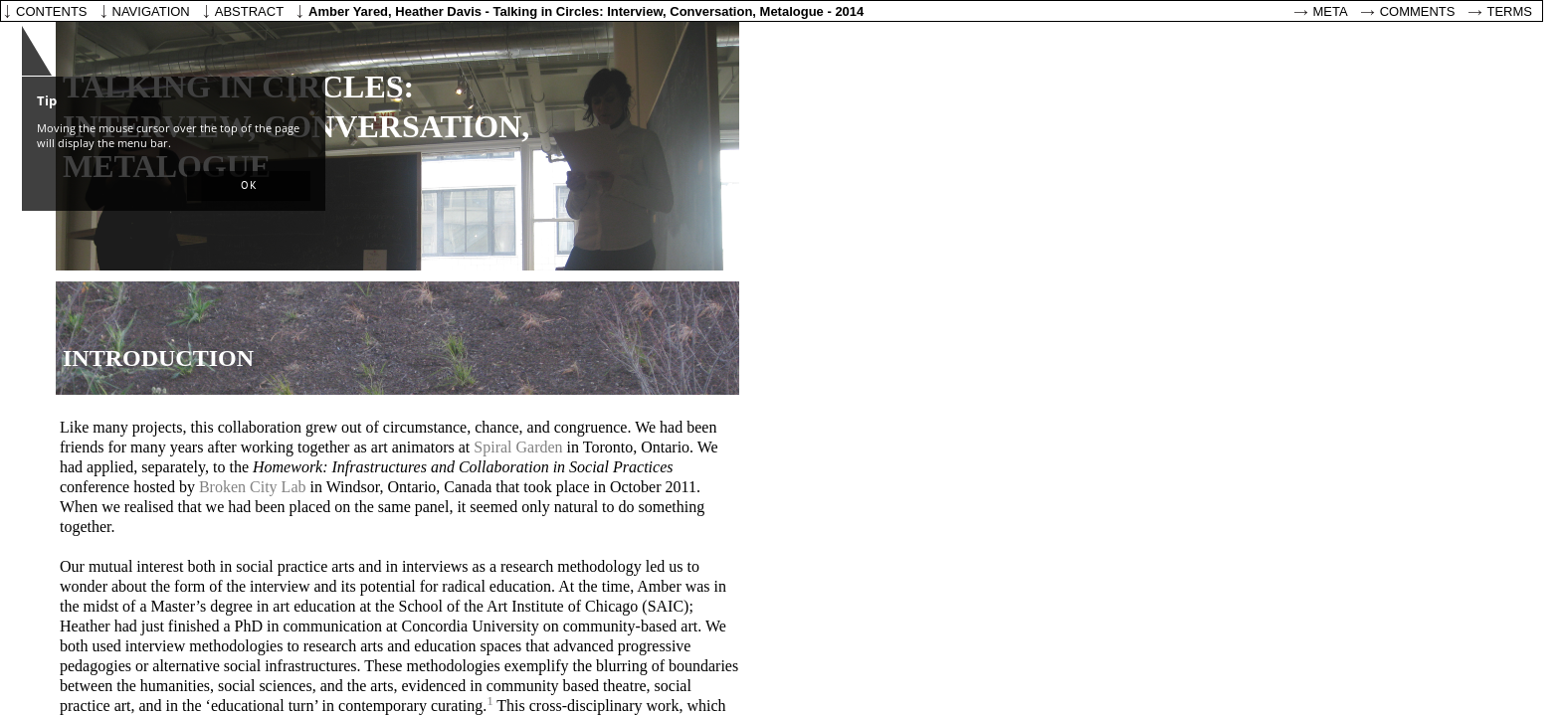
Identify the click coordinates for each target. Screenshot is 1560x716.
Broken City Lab (252, 486)
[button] (248, 186)
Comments (1418, 11)
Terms (1510, 11)
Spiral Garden (518, 447)
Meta (1330, 11)
